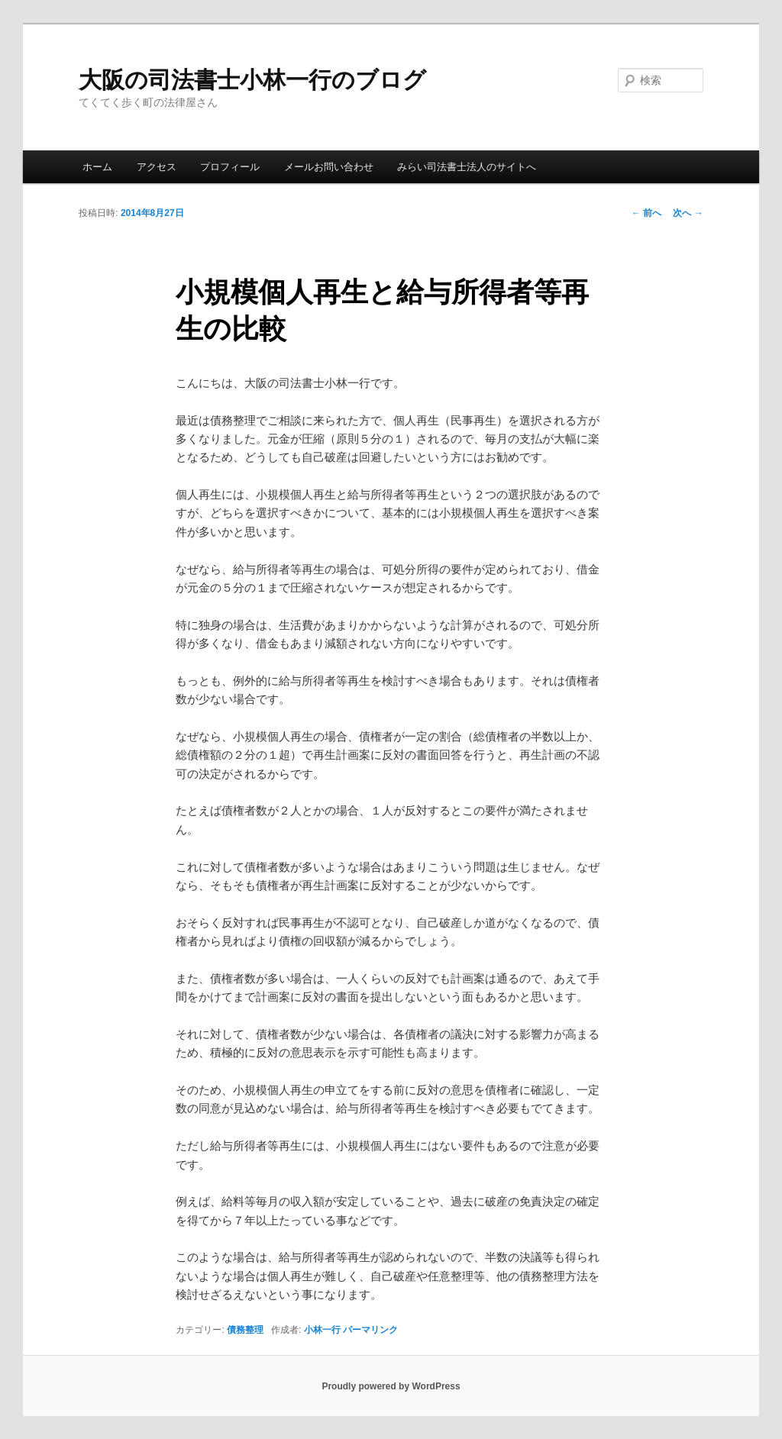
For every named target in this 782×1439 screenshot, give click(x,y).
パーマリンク (370, 1329)
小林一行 (322, 1329)
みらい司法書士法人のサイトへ (466, 167)
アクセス (156, 167)
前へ (646, 213)
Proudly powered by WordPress (391, 1386)
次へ (688, 213)
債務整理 (245, 1329)
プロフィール (230, 167)
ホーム (97, 167)
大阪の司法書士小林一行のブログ (252, 79)
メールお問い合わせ (328, 167)
